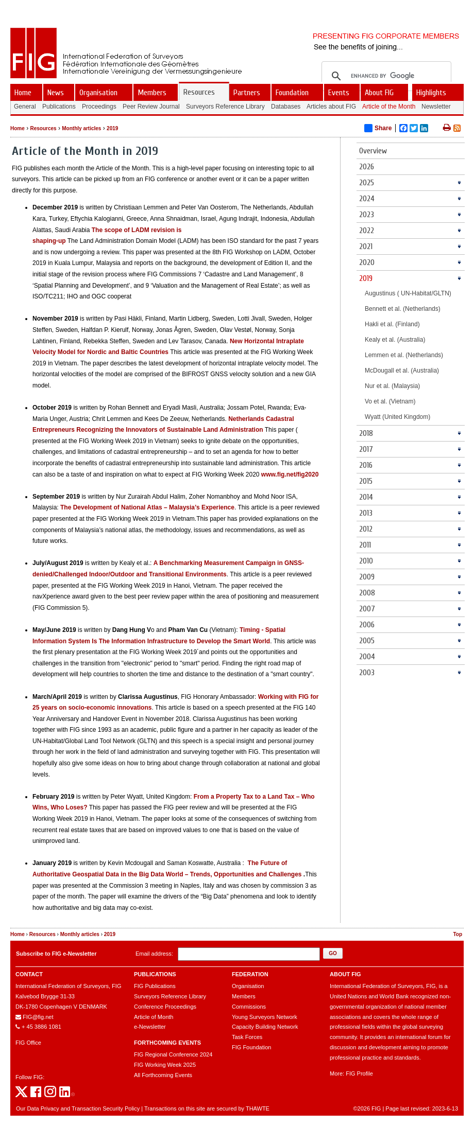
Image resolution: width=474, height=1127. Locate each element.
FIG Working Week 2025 (165, 1065)
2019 (112, 128)
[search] (385, 76)
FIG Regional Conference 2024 (173, 1054)
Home (17, 128)
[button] (333, 953)
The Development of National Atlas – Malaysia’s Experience (147, 507)
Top (457, 934)
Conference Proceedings (165, 1006)
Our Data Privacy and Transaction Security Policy (78, 1108)
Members (244, 996)
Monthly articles (81, 128)
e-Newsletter (150, 1027)
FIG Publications (155, 986)
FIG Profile (359, 1073)
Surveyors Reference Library (170, 996)
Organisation (248, 986)
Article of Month (153, 1017)
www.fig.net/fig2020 (290, 474)
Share (378, 128)
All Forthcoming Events (163, 1075)
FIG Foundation (251, 1047)
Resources (43, 128)
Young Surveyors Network (264, 1017)
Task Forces (247, 1037)
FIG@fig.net (38, 1017)
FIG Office (28, 1043)
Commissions (249, 1006)
